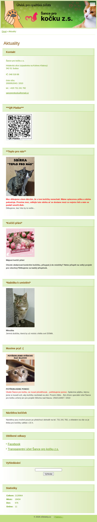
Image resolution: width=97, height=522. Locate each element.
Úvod (4, 31)
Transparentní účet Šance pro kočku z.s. (33, 449)
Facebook (14, 444)
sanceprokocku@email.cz (17, 93)
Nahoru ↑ (59, 517)
